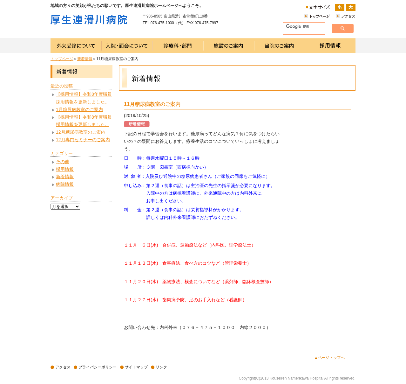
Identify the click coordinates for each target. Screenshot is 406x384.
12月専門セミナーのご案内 (83, 139)
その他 (62, 161)
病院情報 (65, 184)
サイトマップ (136, 367)
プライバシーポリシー (97, 367)
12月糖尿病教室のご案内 (80, 132)
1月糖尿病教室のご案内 (79, 109)
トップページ (62, 59)
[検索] (301, 26)
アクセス (63, 367)
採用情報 (65, 169)
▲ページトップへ (329, 357)
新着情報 (84, 59)
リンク (161, 367)
